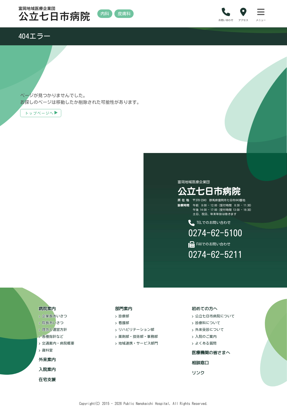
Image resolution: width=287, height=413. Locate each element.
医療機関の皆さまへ (211, 356)
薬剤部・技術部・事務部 (136, 339)
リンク (198, 376)
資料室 (46, 353)
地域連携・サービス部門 (136, 346)
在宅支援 (47, 383)
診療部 (122, 319)
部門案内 (123, 311)
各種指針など (51, 339)
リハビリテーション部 (134, 332)
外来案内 (47, 362)
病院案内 (47, 311)
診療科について (206, 326)
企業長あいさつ (53, 319)
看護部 (122, 326)
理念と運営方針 (53, 332)
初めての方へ (204, 311)
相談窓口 (200, 366)
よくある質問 (204, 346)
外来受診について (208, 332)
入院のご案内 (204, 339)
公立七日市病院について (213, 319)
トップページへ (39, 116)
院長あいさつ (51, 326)
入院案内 (47, 372)
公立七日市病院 (209, 194)
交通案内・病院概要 (56, 346)
